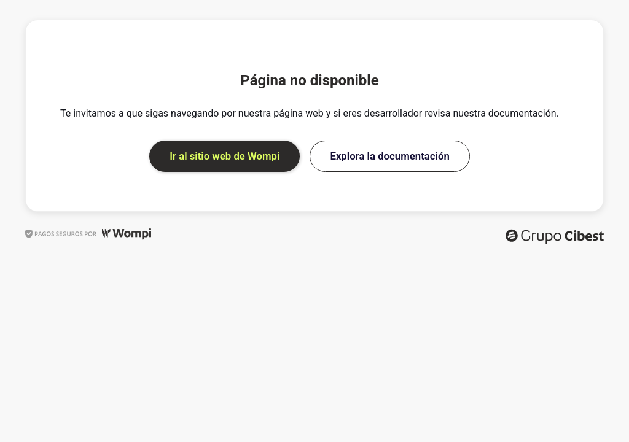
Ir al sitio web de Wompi (224, 156)
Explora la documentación (389, 156)
